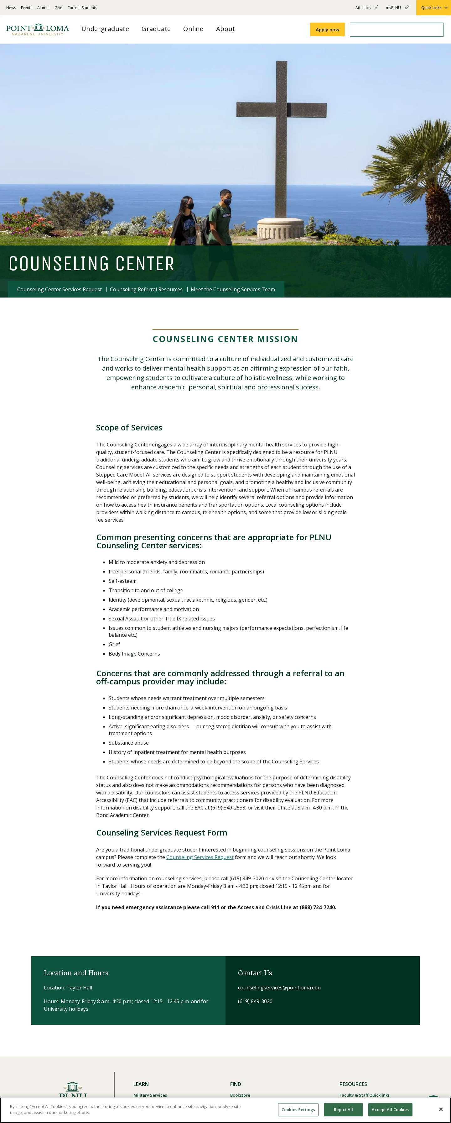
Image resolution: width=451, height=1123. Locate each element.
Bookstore (240, 1095)
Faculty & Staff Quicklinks (365, 1095)
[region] (225, 1110)
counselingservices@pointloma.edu (279, 987)
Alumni (43, 7)
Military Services (150, 1095)
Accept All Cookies (390, 1109)
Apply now (327, 29)
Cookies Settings (298, 1109)
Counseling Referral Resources (146, 289)
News (11, 7)
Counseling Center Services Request (59, 289)
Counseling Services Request (200, 857)
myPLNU (397, 10)
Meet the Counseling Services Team (233, 289)
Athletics (366, 10)
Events (26, 7)
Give (58, 7)
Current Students (82, 7)
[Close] (441, 1109)
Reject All (343, 1109)
